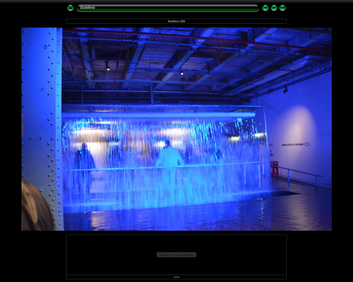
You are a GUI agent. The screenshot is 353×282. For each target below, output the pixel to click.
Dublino (87, 7)
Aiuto (176, 276)
